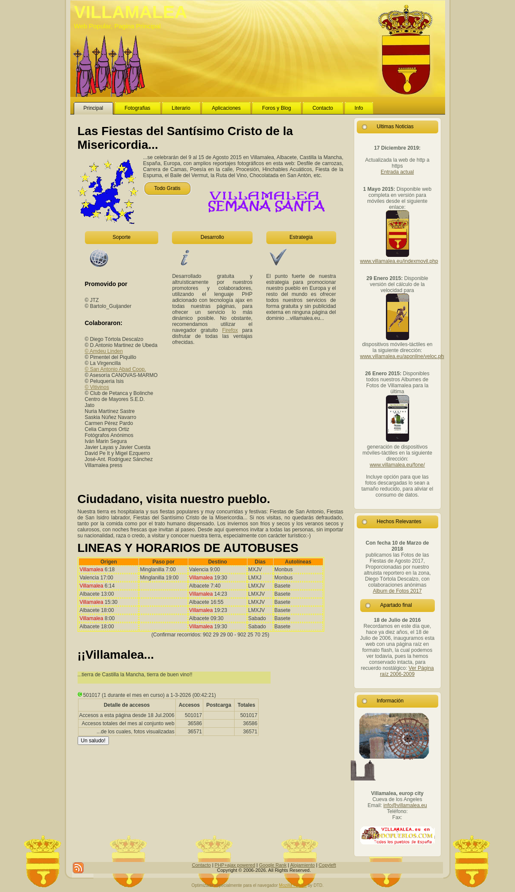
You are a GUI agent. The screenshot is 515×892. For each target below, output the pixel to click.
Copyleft (327, 865)
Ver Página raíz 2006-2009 (407, 671)
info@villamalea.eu (405, 805)
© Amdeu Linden (104, 351)
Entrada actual (397, 172)
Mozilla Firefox (293, 885)
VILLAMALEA (130, 12)
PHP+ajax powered (235, 865)
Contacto (201, 865)
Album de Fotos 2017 (397, 591)
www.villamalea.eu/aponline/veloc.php (403, 356)
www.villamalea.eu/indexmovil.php (399, 261)
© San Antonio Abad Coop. (115, 369)
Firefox (230, 330)
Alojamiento (302, 865)
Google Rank (272, 865)
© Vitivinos (97, 387)
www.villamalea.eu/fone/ (397, 465)
